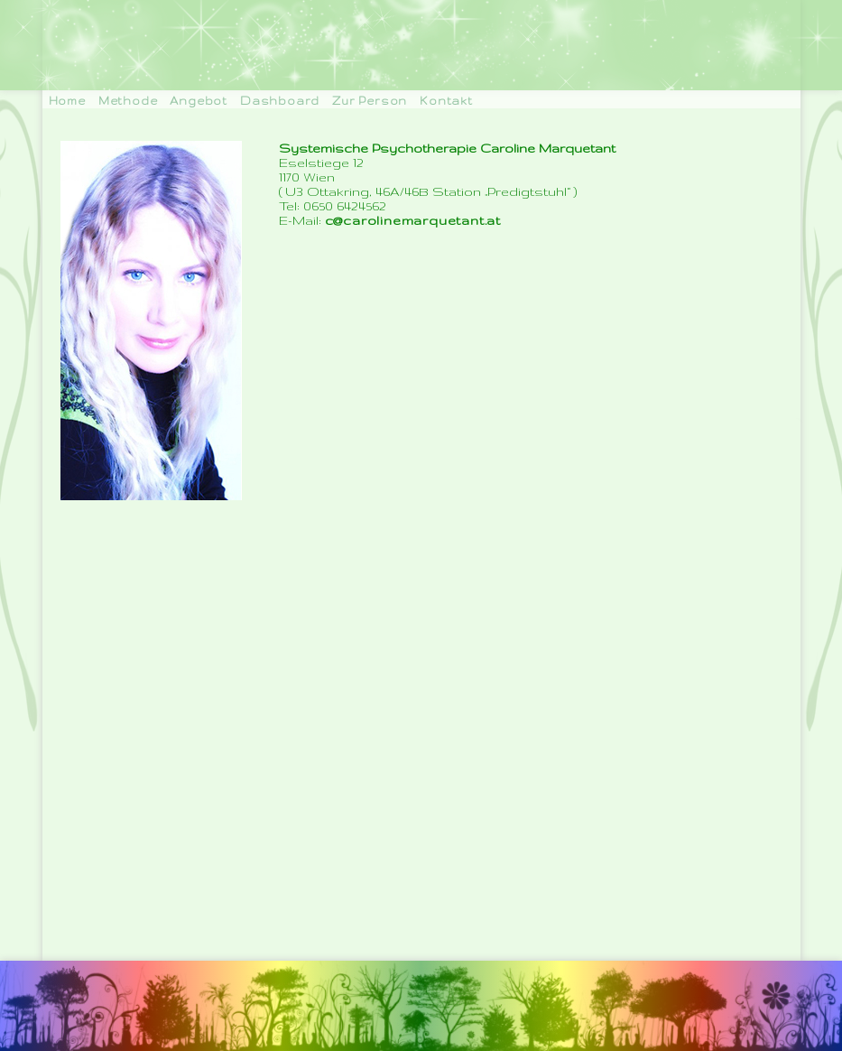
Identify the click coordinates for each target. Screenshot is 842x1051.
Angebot (198, 101)
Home (67, 101)
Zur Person (369, 101)
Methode (128, 101)
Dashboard (279, 101)
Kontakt (446, 101)
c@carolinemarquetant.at (413, 220)
